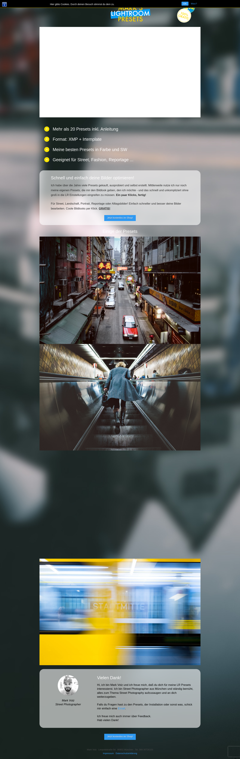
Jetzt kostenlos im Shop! (120, 217)
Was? (194, 3)
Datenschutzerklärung (126, 753)
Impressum (108, 753)
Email (121, 708)
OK (185, 3)
